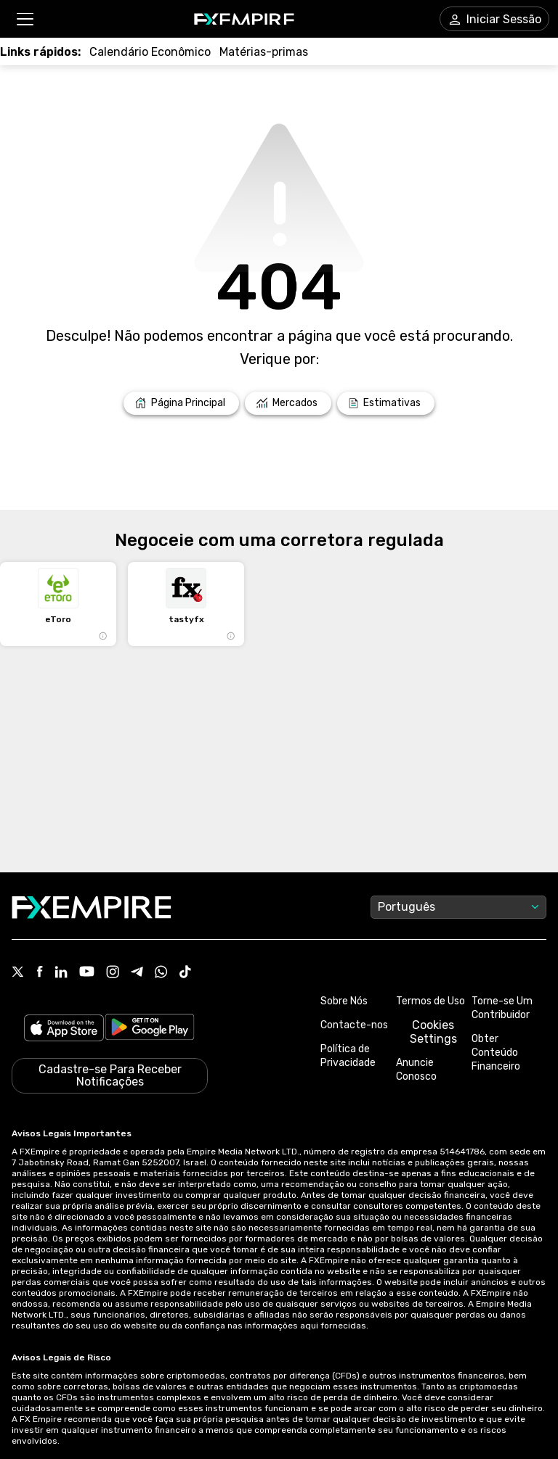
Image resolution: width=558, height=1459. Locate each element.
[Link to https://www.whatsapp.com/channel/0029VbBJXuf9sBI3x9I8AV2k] (161, 973)
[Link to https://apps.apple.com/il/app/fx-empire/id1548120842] (64, 1029)
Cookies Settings (433, 1032)
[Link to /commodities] (263, 52)
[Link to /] (181, 403)
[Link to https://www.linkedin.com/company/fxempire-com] (61, 973)
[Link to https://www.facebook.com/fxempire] (39, 972)
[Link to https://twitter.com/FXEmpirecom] (18, 973)
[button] (24, 19)
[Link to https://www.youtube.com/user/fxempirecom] (86, 973)
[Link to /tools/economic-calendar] (150, 52)
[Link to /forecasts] (385, 403)
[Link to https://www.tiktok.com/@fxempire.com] (185, 973)
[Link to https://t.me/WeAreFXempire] (137, 973)
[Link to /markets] (288, 403)
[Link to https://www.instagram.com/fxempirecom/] (112, 973)
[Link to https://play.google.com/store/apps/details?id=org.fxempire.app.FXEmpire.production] (149, 1029)
